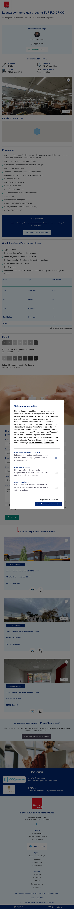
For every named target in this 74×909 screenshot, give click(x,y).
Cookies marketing (31, 486)
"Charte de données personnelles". (41, 443)
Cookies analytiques (31, 471)
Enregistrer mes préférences (48, 500)
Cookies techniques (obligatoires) (31, 456)
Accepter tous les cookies (48, 504)
